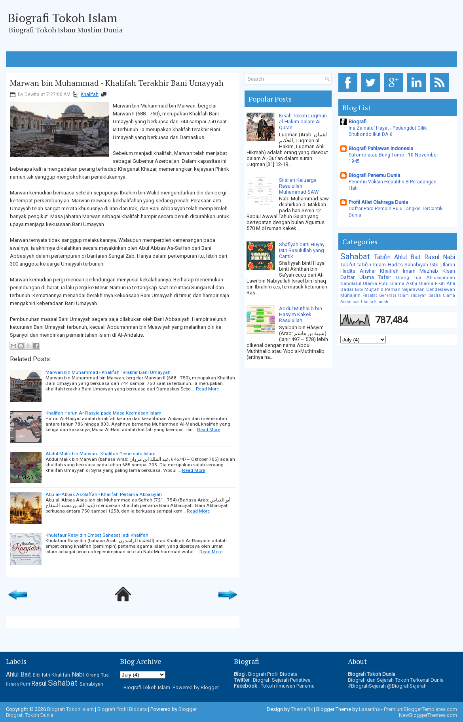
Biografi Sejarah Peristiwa (282, 680)
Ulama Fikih (432, 283)
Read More (207, 389)
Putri (384, 283)
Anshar (368, 271)
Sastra (435, 295)
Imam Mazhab (420, 271)
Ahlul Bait (407, 257)
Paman (392, 289)
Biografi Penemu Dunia (374, 175)
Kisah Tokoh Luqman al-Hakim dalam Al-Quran (303, 121)
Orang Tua (409, 277)
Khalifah (90, 94)
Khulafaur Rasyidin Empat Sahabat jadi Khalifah (97, 535)
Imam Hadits (388, 265)
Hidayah (419, 295)
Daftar (347, 277)
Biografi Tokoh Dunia (29, 715)
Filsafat (369, 295)
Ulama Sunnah (374, 301)
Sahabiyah (416, 265)
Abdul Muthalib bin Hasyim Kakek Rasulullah (300, 314)
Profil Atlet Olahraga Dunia (378, 202)
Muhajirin (350, 295)
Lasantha (369, 709)
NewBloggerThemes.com (428, 715)
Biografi (357, 121)
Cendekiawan (440, 289)
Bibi (359, 289)
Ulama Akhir (403, 283)
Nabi (449, 257)
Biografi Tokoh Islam (62, 18)
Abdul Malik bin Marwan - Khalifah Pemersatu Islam (101, 453)
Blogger (209, 687)
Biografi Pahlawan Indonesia (381, 148)
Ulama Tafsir (375, 277)
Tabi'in (382, 257)
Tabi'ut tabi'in (355, 265)
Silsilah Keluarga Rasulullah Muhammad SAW (299, 186)
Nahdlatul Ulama (358, 283)
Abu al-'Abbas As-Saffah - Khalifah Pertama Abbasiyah (104, 494)
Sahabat (355, 256)
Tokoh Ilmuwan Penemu (288, 686)
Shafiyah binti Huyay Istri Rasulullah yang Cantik (301, 250)
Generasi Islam (394, 295)
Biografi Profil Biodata (273, 674)
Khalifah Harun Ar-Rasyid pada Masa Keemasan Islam (103, 413)
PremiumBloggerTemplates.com (420, 709)
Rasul (431, 257)
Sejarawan (413, 289)
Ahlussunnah (440, 277)
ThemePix (302, 709)
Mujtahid (373, 289)
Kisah (448, 271)
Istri (434, 265)
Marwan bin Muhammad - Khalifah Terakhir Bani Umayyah (117, 83)
